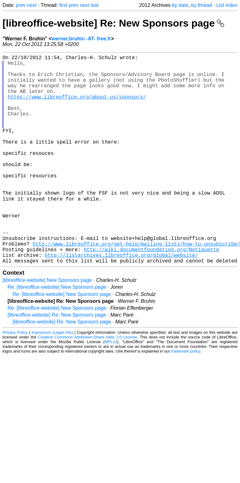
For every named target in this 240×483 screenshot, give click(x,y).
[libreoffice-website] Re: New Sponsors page (113, 23)
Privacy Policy (15, 378)
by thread (201, 5)
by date (180, 5)
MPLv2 (111, 387)
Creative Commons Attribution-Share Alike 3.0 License (87, 382)
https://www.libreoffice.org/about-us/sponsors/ (77, 106)
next (31, 5)
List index (226, 5)
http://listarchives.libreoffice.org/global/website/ (121, 299)
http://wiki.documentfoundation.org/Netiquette (151, 292)
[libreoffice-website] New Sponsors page (47, 325)
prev (21, 5)
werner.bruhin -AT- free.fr (81, 38)
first (63, 5)
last (95, 5)
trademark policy (185, 396)
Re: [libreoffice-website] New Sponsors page (57, 332)
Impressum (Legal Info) (52, 378)
